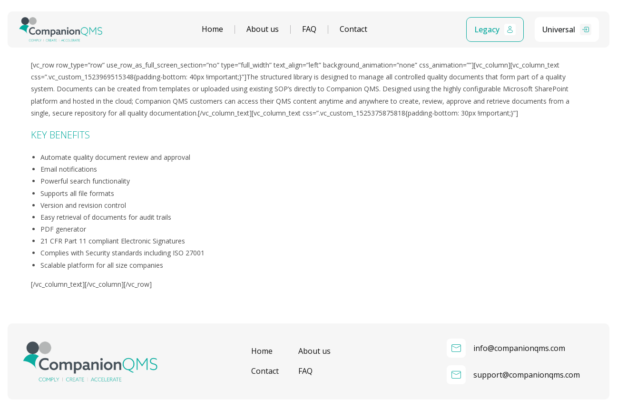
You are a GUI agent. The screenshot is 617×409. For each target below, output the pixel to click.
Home (212, 29)
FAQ (309, 29)
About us (262, 29)
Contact (353, 29)
